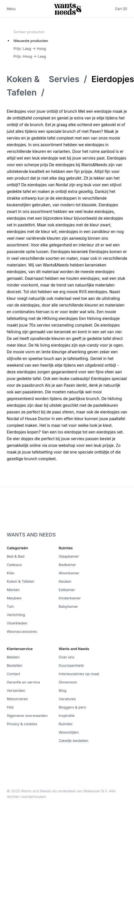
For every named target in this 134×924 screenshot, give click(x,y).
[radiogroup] (30, 48)
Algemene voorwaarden (27, 715)
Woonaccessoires (22, 631)
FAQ (10, 707)
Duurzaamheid (71, 665)
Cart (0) (121, 9)
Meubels (14, 598)
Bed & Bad (16, 556)
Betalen (13, 657)
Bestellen (14, 665)
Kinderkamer (70, 598)
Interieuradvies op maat (79, 673)
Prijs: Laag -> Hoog (29, 48)
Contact (13, 673)
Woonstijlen (68, 732)
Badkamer (67, 564)
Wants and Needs (31, 535)
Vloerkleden (17, 623)
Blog (62, 690)
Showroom (68, 682)
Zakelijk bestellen (73, 740)
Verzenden (16, 690)
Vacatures (67, 699)
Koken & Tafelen (20, 581)
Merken (13, 589)
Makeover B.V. (95, 791)
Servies (64, 79)
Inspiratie (66, 715)
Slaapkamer (69, 556)
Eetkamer (67, 589)
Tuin (10, 606)
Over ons (66, 657)
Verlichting (16, 614)
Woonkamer (69, 573)
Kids (10, 573)
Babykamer (68, 606)
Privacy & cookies (22, 724)
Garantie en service (23, 682)
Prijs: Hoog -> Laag (29, 56)
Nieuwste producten (30, 40)
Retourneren (17, 699)
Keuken (65, 581)
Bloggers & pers (72, 707)
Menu (11, 9)
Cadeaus (14, 564)
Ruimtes (65, 724)
